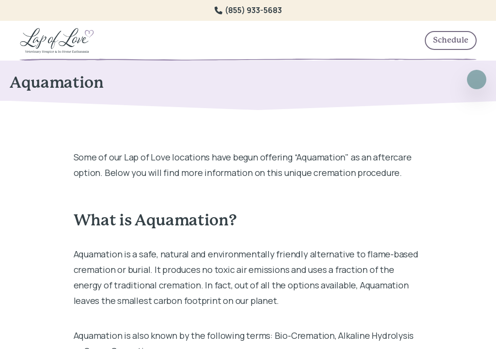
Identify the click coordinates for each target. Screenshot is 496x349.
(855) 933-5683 (248, 10)
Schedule (450, 40)
